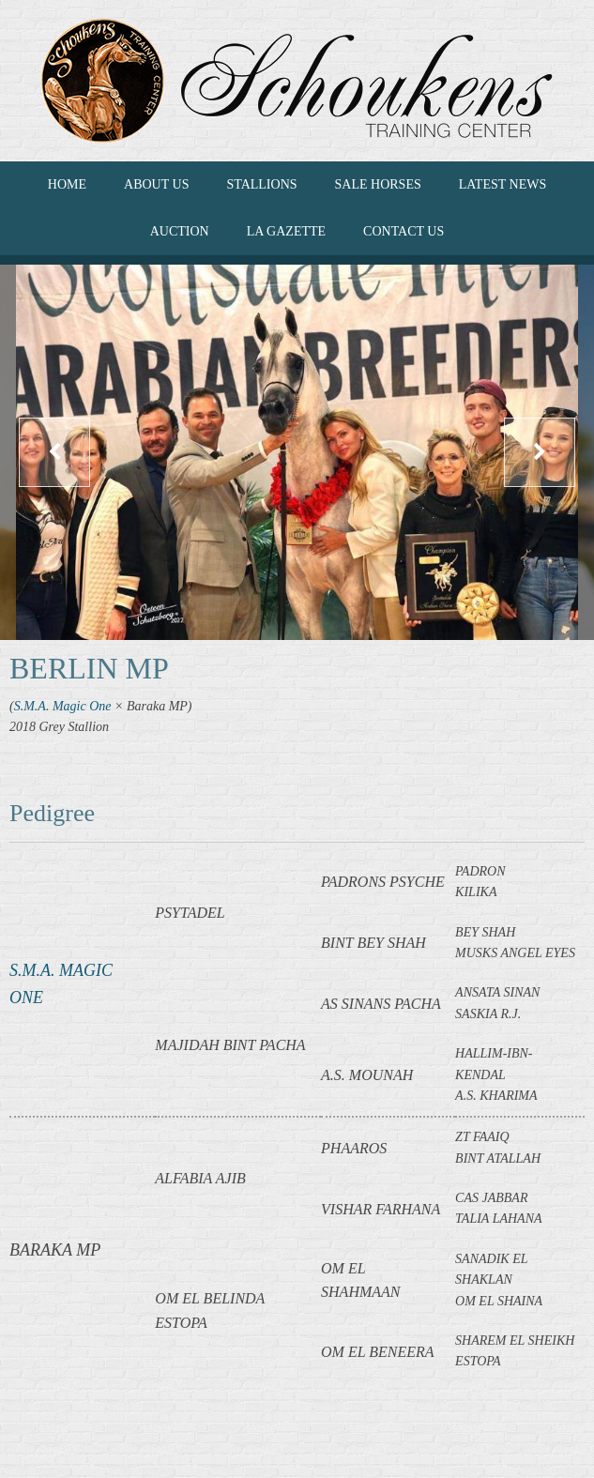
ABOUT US (156, 184)
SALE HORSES (378, 184)
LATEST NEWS (502, 184)
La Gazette (286, 231)
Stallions (261, 184)
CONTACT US (403, 231)
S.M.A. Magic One (63, 706)
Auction (179, 231)
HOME (67, 184)
